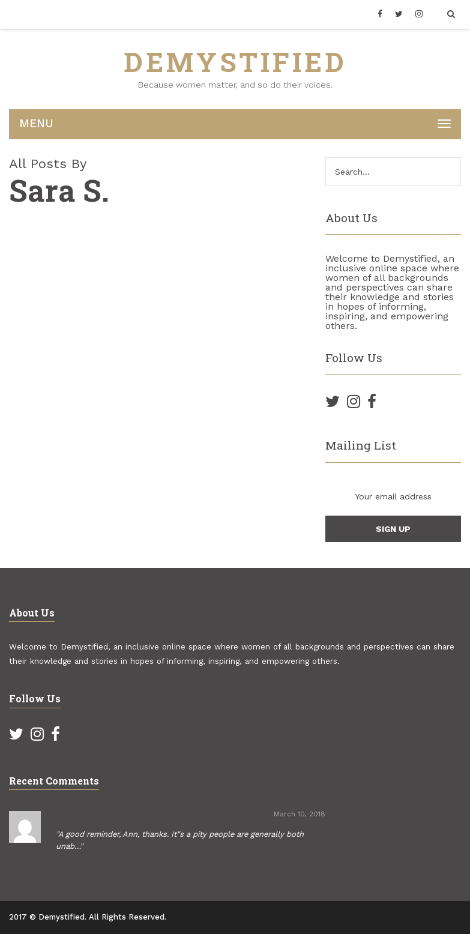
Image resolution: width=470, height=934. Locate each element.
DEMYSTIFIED (235, 61)
